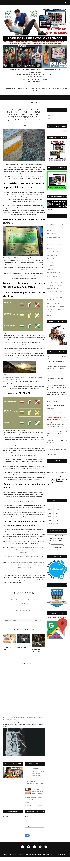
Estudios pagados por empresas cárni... (9, 651)
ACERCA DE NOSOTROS (54, 276)
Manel (14, 560)
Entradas (51, 115)
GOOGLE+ (57, 521)
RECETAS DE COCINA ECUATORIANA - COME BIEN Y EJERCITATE (34, 788)
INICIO (49, 315)
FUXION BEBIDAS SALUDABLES (56, 224)
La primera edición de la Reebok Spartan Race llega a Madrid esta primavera (34, 804)
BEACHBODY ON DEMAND (54, 244)
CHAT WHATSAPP (52, 248)
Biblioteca (50, 507)
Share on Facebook (15, 603)
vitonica (31, 614)
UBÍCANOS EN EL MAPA (54, 255)
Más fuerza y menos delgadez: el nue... (23, 651)
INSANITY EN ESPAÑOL (54, 273)
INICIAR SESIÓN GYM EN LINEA (56, 221)
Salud (21, 614)
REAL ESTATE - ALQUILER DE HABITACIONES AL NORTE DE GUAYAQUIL (56, 309)
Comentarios (52, 118)
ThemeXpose (18, 858)
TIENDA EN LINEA (52, 234)
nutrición (41, 612)
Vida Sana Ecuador (61, 550)
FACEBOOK (50, 265)
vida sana (25, 614)
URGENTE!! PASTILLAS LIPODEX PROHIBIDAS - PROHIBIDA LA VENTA (34, 777)
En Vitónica (6, 379)
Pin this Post (25, 607)
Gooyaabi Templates (36, 858)
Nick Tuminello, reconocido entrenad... (37, 656)
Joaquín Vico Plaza (28, 571)
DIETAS (11, 612)
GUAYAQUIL (34, 612)
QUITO (17, 614)
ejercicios (23, 612)
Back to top (62, 858)
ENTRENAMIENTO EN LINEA (55, 251)
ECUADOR (17, 612)
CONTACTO (50, 241)
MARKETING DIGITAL (53, 303)
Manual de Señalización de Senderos (17, 545)
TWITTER (50, 262)
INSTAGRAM (50, 258)
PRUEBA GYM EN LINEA (54, 237)
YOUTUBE (57, 514)
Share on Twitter (34, 603)
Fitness (28, 612)
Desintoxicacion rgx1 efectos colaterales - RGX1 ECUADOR (38, 796)
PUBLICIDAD (50, 269)
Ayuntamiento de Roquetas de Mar (27, 560)
